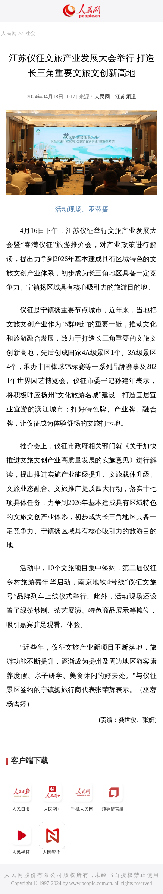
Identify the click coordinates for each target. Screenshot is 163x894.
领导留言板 (113, 795)
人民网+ (52, 795)
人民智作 (52, 838)
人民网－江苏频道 (115, 96)
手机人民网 (83, 795)
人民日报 (22, 795)
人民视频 (22, 838)
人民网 (9, 33)
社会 (30, 33)
